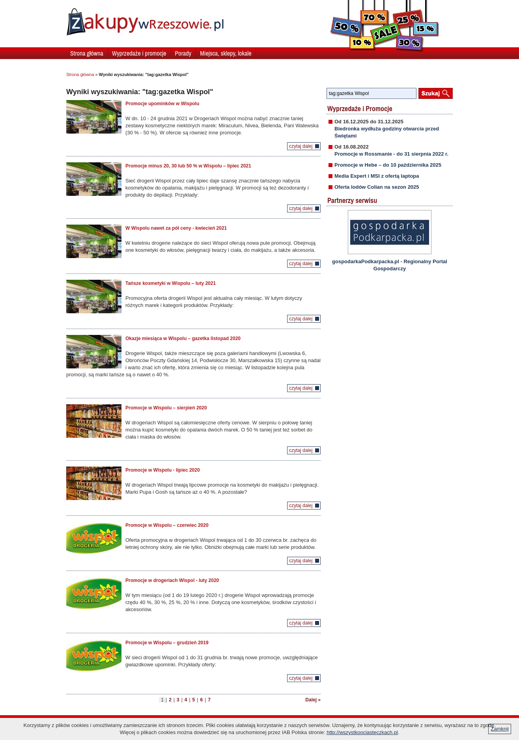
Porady (183, 53)
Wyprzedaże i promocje (139, 53)
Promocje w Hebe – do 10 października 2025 (387, 165)
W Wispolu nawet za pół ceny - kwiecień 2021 (176, 228)
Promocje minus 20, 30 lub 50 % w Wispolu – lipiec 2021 (188, 166)
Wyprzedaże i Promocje (359, 108)
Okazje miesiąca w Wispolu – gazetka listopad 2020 (183, 338)
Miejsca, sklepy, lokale (225, 53)
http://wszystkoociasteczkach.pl (362, 732)
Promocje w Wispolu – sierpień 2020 (166, 408)
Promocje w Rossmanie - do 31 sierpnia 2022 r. (391, 154)
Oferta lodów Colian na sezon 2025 (376, 187)
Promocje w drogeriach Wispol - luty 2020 (172, 580)
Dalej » (313, 700)
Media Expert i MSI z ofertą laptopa (376, 176)
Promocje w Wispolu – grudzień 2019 (167, 642)
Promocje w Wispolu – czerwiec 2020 (167, 525)
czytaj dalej (300, 146)
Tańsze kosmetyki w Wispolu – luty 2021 (170, 283)
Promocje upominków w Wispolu (162, 103)
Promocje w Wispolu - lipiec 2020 (162, 470)
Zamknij (500, 729)
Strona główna (86, 53)
